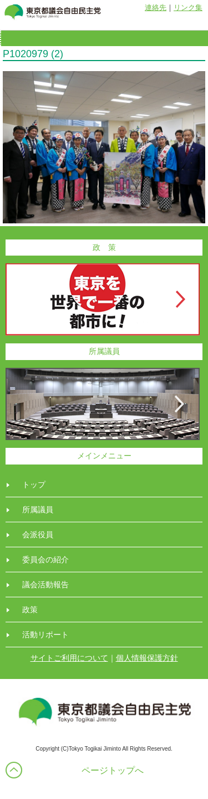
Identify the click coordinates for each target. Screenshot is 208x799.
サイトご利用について (69, 657)
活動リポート (45, 634)
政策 (30, 609)
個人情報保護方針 (147, 657)
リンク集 (188, 7)
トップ (33, 484)
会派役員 (37, 534)
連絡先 (155, 7)
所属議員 (37, 509)
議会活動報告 (45, 584)
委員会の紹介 (45, 559)
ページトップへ (113, 770)
